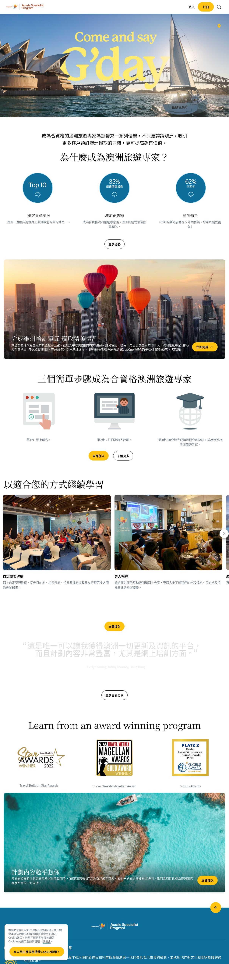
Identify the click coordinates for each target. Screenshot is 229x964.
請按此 (47, 941)
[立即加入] (114, 842)
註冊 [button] (206, 7)
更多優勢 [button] (114, 244)
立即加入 (207, 880)
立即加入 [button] (99, 456)
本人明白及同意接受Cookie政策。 (36, 951)
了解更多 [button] (123, 456)
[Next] (224, 533)
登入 (192, 7)
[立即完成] (114, 309)
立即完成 (202, 347)
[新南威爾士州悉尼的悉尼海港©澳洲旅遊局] (219, 26)
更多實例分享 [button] (114, 695)
